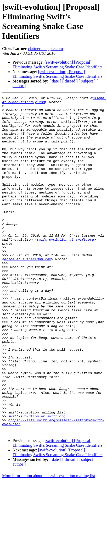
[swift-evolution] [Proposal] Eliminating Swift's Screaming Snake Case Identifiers (58, 64)
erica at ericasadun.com (27, 292)
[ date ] (55, 81)
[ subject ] (87, 81)
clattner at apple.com (45, 48)
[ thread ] (70, 81)
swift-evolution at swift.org (65, 268)
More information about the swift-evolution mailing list (48, 542)
